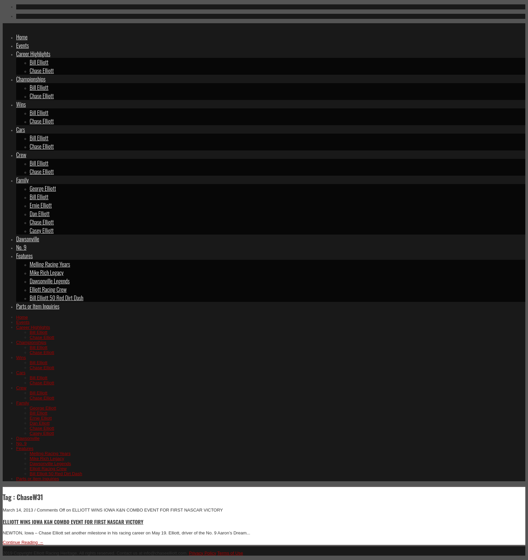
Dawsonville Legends (50, 281)
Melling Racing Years (50, 264)
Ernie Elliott (41, 205)
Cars (20, 129)
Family (22, 180)
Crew (21, 154)
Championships (30, 79)
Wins (21, 104)
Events (22, 45)
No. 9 (21, 247)
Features (24, 255)
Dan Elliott (40, 213)
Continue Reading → (23, 542)
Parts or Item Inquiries (37, 306)
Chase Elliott (42, 70)
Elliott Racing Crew (48, 289)
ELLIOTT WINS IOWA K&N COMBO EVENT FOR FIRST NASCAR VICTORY (73, 521)
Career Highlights (33, 53)
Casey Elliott (42, 230)
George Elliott (43, 188)
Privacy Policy (202, 553)
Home (22, 37)
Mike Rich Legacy (47, 272)
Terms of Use (230, 553)
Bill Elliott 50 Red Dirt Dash (57, 297)
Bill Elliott (39, 62)
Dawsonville (27, 239)
